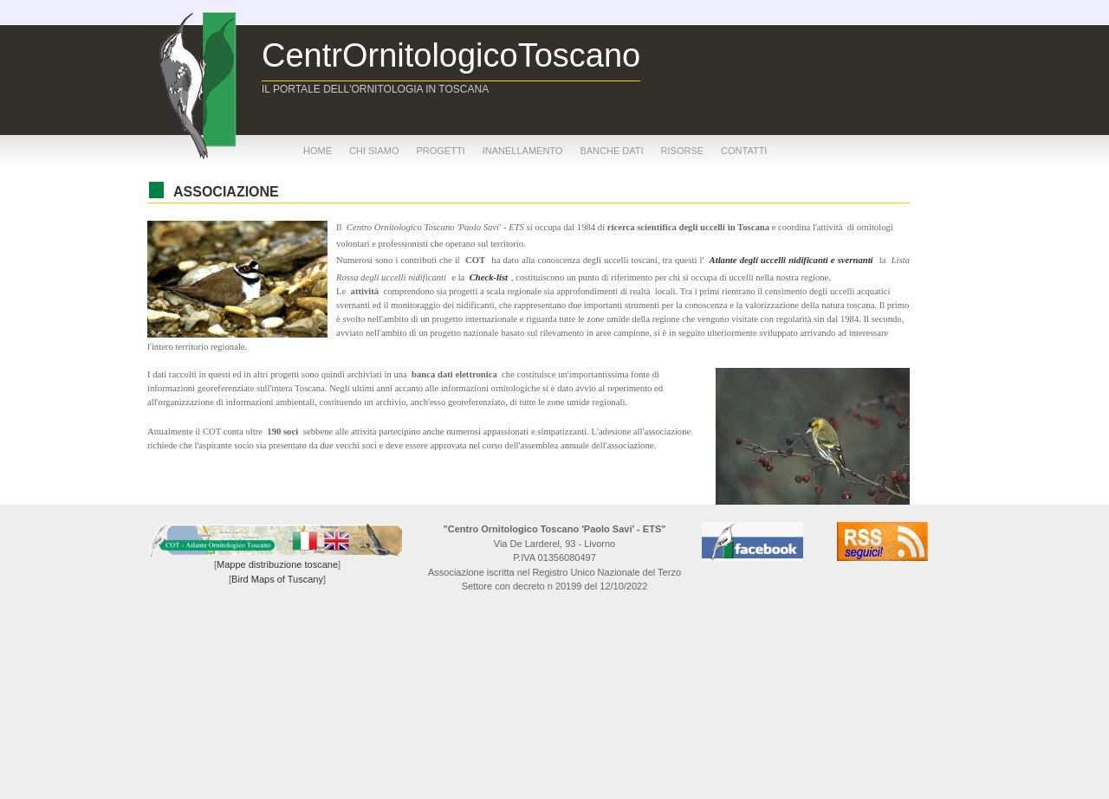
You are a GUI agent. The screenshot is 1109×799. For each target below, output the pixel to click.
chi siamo (374, 150)
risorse (682, 150)
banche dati (611, 150)
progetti (440, 150)
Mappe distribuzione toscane (277, 564)
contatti (744, 150)
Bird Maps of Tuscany (277, 579)
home (317, 150)
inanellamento (523, 150)
